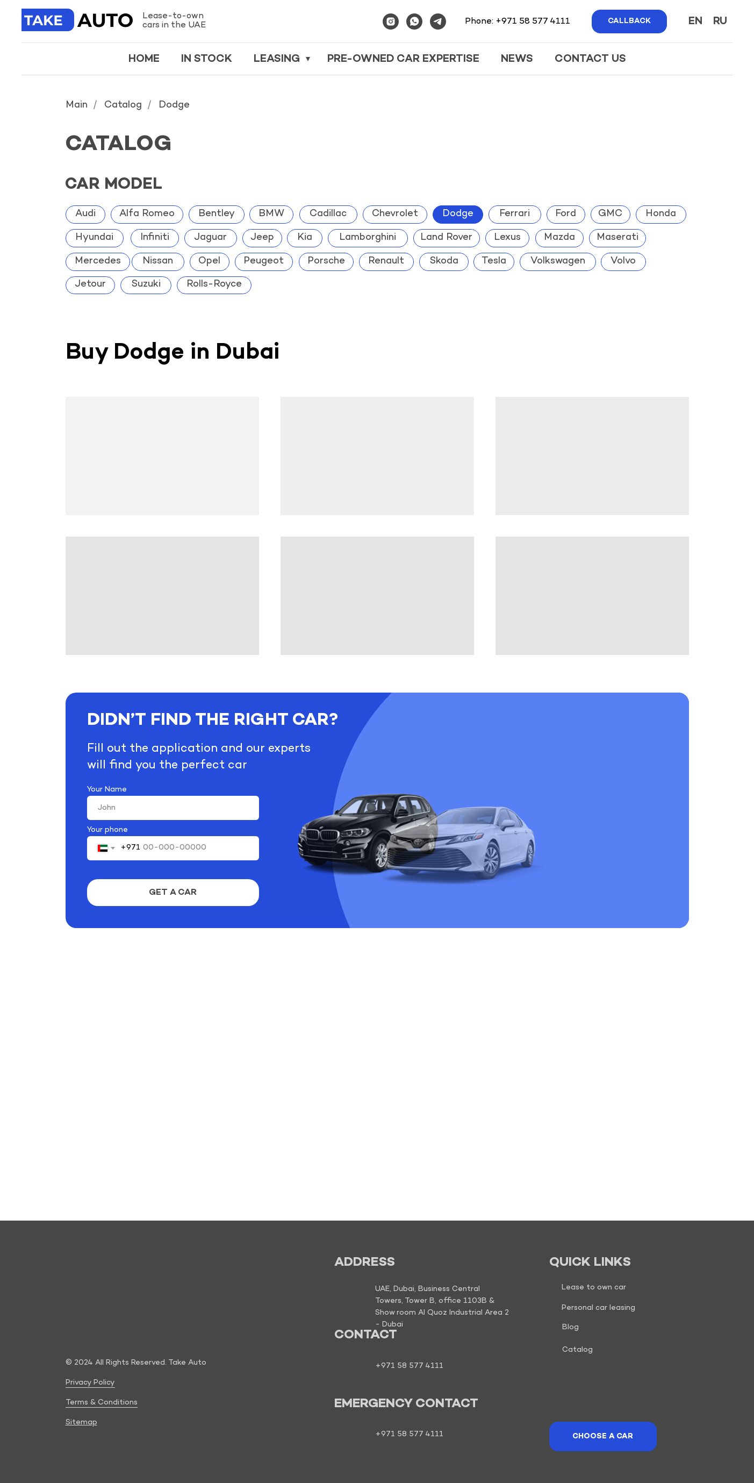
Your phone (107, 830)
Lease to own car (594, 1287)
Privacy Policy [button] (90, 1382)
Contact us (590, 59)
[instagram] (391, 21)
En (695, 21)
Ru (720, 21)
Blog (570, 1327)
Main (77, 105)
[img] (84, 1322)
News (517, 59)
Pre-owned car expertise (403, 59)
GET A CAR (173, 893)
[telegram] (438, 21)
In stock (206, 59)
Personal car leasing (598, 1308)
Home (144, 59)
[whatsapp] (414, 21)
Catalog (123, 105)
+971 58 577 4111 (533, 22)
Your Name (107, 789)
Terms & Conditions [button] (102, 1402)
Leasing (278, 59)
